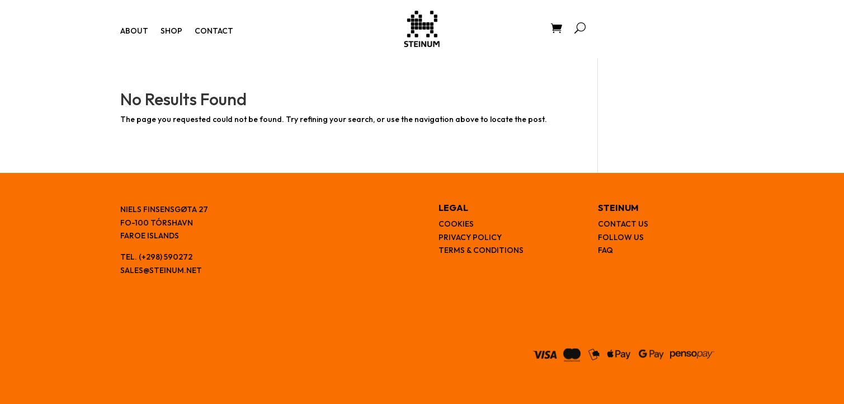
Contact (214, 31)
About (134, 31)
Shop (171, 31)
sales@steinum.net (161, 270)
